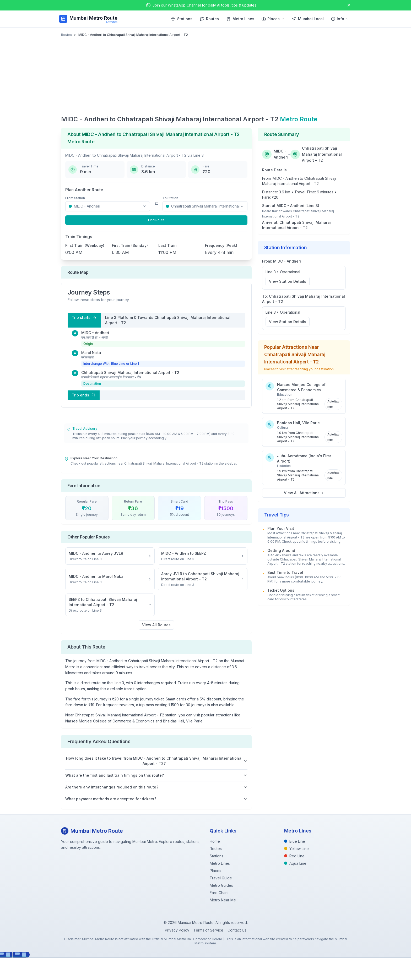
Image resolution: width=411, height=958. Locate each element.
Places (273, 19)
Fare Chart (219, 892)
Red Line (294, 856)
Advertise (111, 22)
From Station (75, 198)
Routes (209, 19)
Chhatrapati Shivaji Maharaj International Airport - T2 (130, 372)
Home (215, 841)
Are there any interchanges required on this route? (156, 787)
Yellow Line (296, 848)
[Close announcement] (349, 5)
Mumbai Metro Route (93, 18)
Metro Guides (221, 885)
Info (340, 19)
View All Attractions (304, 493)
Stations (181, 19)
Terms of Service (208, 930)
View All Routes (156, 625)
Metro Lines (240, 19)
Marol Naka (91, 352)
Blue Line (294, 841)
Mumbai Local (308, 19)
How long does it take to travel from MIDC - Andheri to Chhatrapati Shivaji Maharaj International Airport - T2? (156, 761)
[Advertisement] (205, 75)
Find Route (156, 220)
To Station (170, 198)
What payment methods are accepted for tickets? (156, 799)
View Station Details (287, 281)
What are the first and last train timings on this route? (156, 775)
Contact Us (237, 930)
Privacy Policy (177, 930)
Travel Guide (221, 878)
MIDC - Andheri (95, 332)
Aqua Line (295, 863)
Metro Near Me (223, 900)
